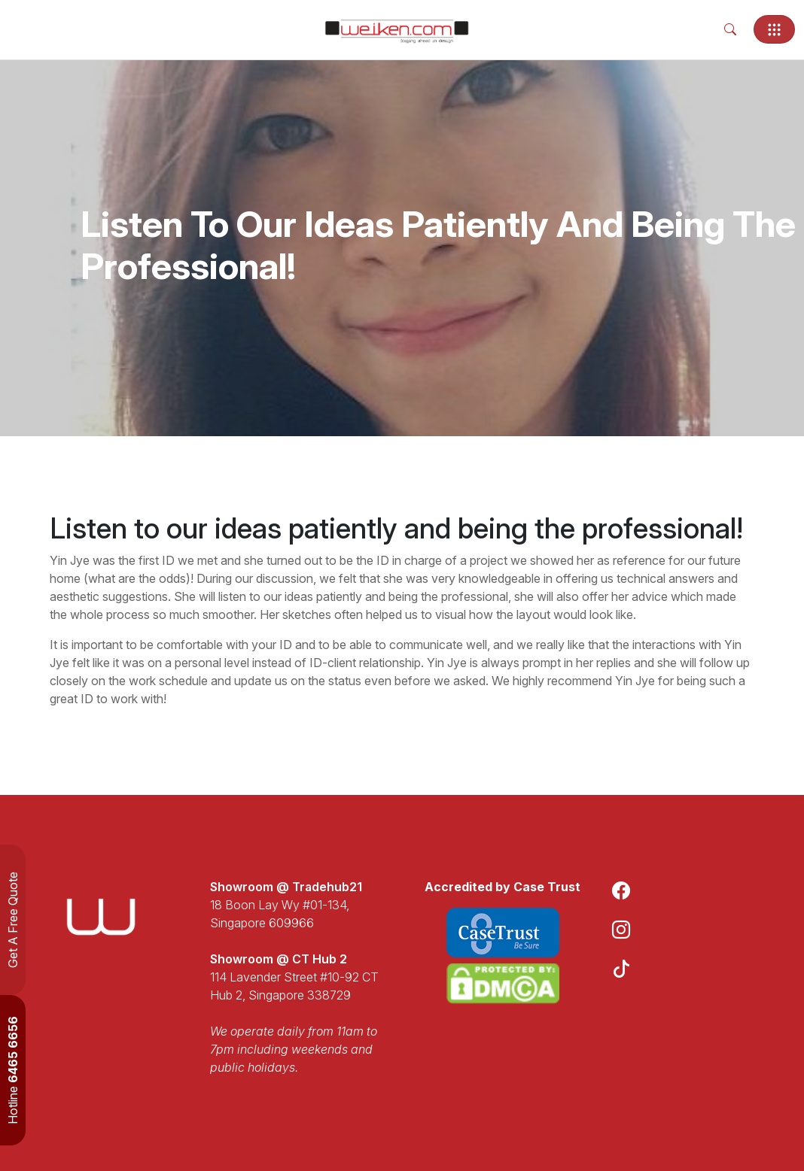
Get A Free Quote (12, 920)
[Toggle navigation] (774, 29)
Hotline (12, 1070)
